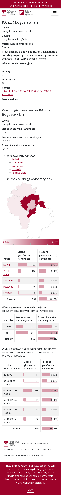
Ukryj (30, 489)
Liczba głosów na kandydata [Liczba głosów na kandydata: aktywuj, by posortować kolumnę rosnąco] (24, 255)
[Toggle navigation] (55, 13)
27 (3, 102)
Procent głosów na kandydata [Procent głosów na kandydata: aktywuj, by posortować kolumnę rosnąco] (45, 255)
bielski (15, 159)
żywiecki (16, 169)
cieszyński (17, 162)
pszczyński (18, 165)
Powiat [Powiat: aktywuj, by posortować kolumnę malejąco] (7, 258)
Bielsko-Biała (19, 172)
